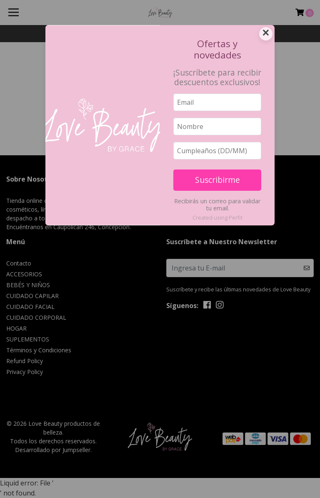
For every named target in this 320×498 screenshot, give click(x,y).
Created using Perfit (217, 217)
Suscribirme (217, 179)
